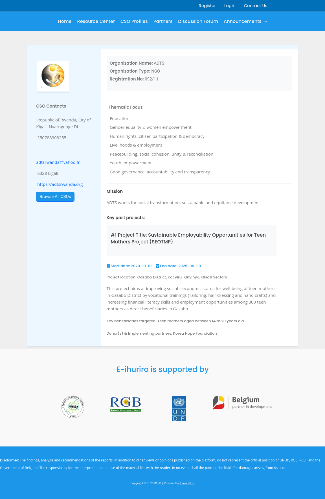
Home (65, 21)
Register (207, 5)
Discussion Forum (198, 21)
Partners (162, 21)
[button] (264, 21)
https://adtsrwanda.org (60, 184)
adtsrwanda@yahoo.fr (58, 162)
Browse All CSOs (55, 196)
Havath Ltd (187, 483)
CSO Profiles (134, 21)
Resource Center (96, 21)
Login (230, 5)
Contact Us (255, 5)
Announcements (245, 21)
